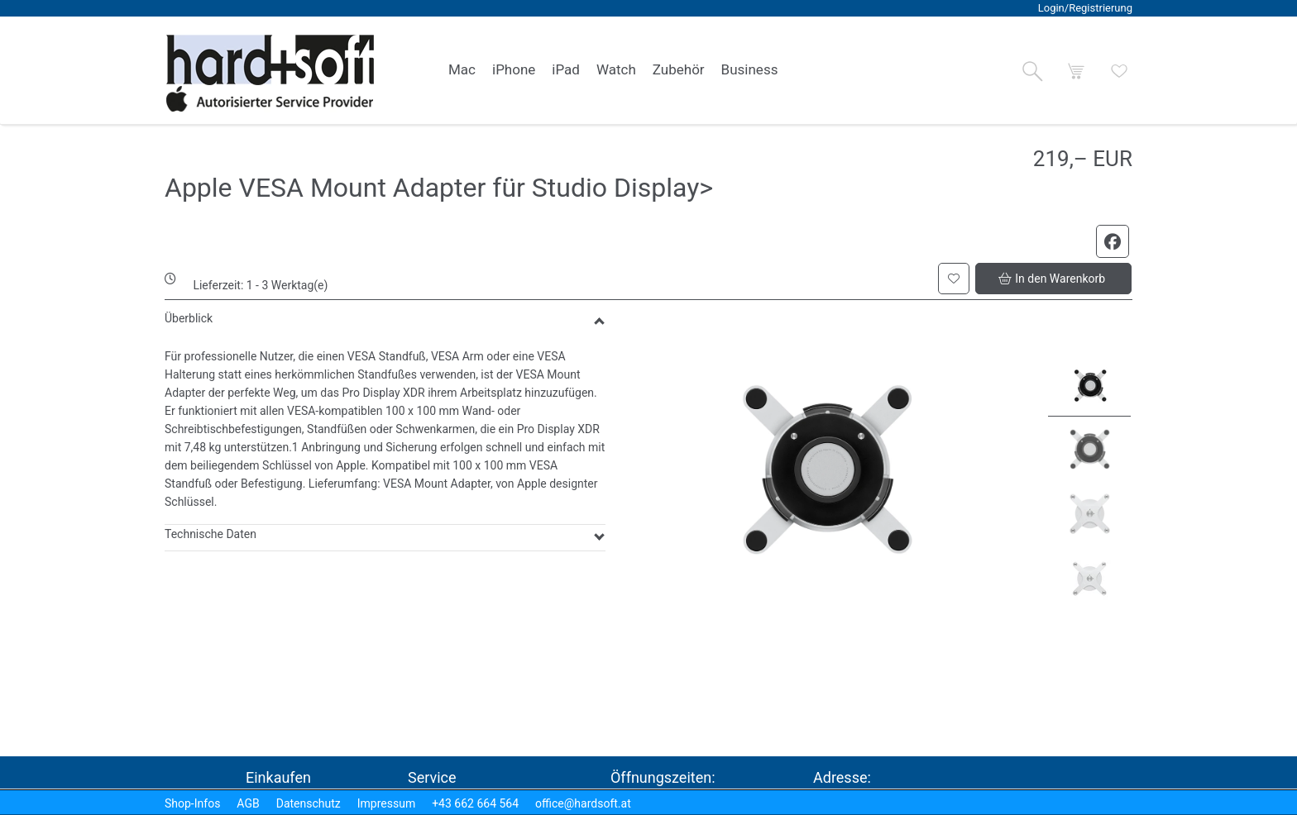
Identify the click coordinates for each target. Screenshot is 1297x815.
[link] (462, 70)
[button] (1032, 71)
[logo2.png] (270, 73)
